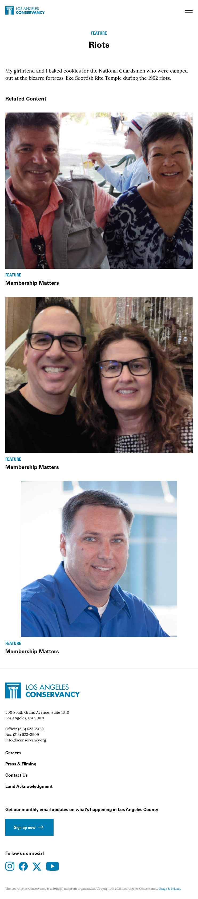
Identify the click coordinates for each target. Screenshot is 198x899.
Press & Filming (21, 763)
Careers (13, 752)
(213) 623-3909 (26, 734)
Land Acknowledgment (28, 786)
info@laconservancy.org (25, 740)
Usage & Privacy (170, 888)
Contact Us (16, 775)
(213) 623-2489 (31, 729)
